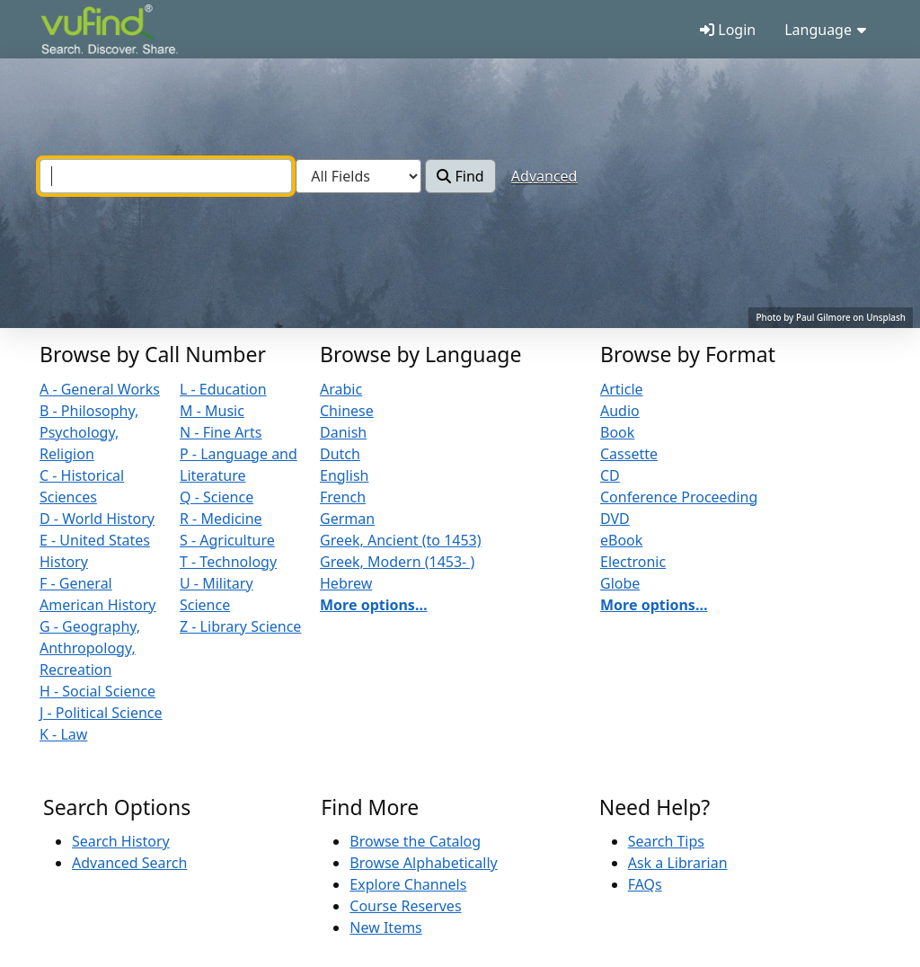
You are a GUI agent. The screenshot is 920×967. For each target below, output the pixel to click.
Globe (620, 583)
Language (825, 29)
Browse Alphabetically (423, 863)
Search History (121, 841)
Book (617, 432)
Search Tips (666, 841)
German (347, 518)
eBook (621, 540)
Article (621, 389)
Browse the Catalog (415, 841)
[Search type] (358, 176)
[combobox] (166, 176)
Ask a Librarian (678, 863)
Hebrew (346, 583)
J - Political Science (101, 713)
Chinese (347, 411)
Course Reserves (405, 906)
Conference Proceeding (678, 497)
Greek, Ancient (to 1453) (401, 540)
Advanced (544, 176)
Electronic (633, 562)
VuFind (72, 31)
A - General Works (100, 389)
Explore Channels (407, 884)
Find (460, 176)
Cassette (629, 454)
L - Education (223, 389)
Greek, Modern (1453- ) (397, 562)
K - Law (63, 734)
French (343, 497)
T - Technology (228, 562)
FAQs (645, 884)
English (344, 475)
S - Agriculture (227, 540)
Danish (343, 432)
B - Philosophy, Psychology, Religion (89, 432)
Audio (620, 411)
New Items (385, 927)
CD (610, 475)
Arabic (341, 389)
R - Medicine (221, 518)
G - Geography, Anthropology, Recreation (90, 648)
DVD (615, 518)
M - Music (212, 411)
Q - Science (216, 497)
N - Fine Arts (220, 432)
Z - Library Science (240, 626)
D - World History (97, 518)
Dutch (340, 454)
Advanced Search (129, 863)
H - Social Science (97, 691)
